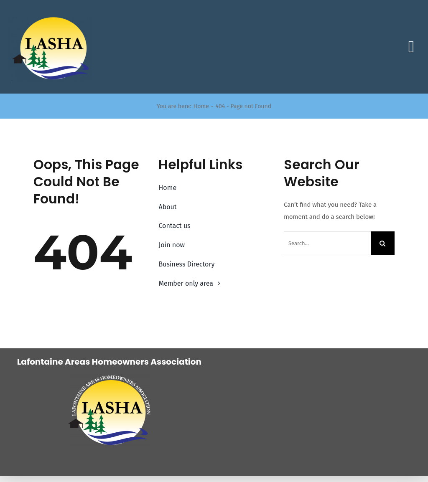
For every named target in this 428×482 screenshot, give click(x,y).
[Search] (383, 243)
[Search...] (327, 243)
